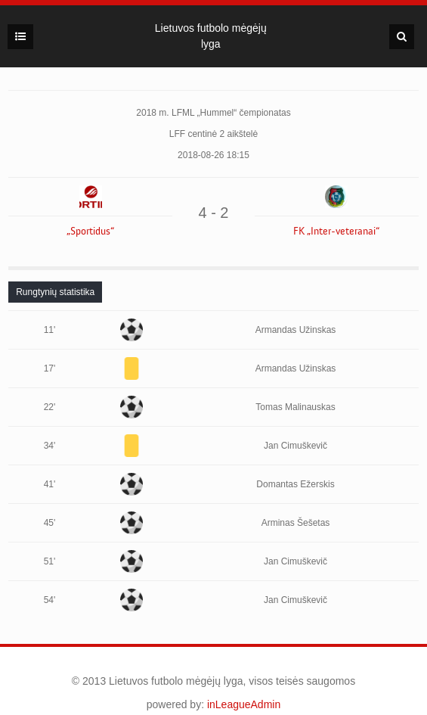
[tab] (55, 292)
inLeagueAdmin (243, 704)
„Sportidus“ (90, 231)
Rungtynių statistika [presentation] (55, 292)
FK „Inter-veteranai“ (336, 231)
